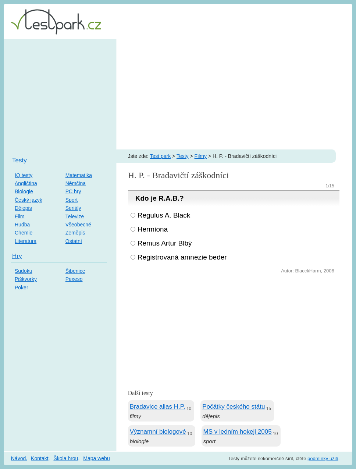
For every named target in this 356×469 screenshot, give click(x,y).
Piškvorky (26, 279)
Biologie (24, 191)
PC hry (73, 191)
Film (19, 216)
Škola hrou (65, 458)
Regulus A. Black (164, 215)
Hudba (22, 225)
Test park (160, 156)
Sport (71, 200)
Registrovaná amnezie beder (182, 257)
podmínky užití (322, 458)
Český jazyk (28, 200)
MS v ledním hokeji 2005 (237, 431)
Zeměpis (75, 233)
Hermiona (153, 229)
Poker (21, 287)
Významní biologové (158, 431)
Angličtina (26, 183)
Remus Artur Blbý (165, 243)
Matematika (78, 175)
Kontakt (39, 458)
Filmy (201, 156)
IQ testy (23, 175)
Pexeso (74, 279)
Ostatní (73, 241)
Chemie (23, 233)
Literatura (25, 241)
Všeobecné (78, 225)
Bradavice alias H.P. (157, 406)
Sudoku (23, 271)
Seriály (73, 208)
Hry (17, 256)
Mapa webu (96, 458)
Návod (18, 458)
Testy (183, 156)
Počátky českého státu (233, 406)
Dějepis (23, 208)
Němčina (75, 183)
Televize (74, 216)
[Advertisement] (178, 94)
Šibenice (75, 271)
